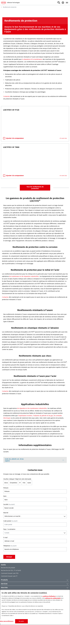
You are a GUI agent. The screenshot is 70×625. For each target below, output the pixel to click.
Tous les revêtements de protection (35, 187)
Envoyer (9, 557)
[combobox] (35, 516)
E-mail (5, 537)
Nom (4, 496)
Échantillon (13, 483)
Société (9, 504)
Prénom (5, 488)
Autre (29, 483)
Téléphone (10, 546)
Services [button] (35, 583)
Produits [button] (35, 580)
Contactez (6, 96)
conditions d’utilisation (48, 596)
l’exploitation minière (25, 415)
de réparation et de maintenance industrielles (32, 408)
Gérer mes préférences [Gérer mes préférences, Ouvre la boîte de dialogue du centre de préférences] (6, 621)
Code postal (10, 521)
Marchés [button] (35, 587)
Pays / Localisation (9, 529)
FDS (24, 483)
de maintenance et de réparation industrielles (24, 276)
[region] (35, 607)
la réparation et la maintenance (32, 59)
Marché (5, 512)
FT (20, 483)
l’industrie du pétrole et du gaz (43, 415)
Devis (6, 483)
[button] (59, 3)
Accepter (21, 621)
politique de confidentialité (53, 598)
